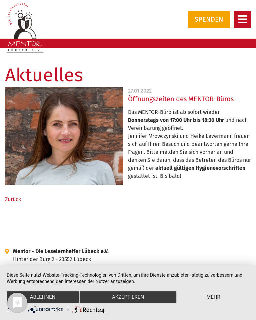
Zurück (13, 199)
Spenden (209, 19)
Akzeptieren (128, 297)
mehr (213, 297)
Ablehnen (42, 297)
